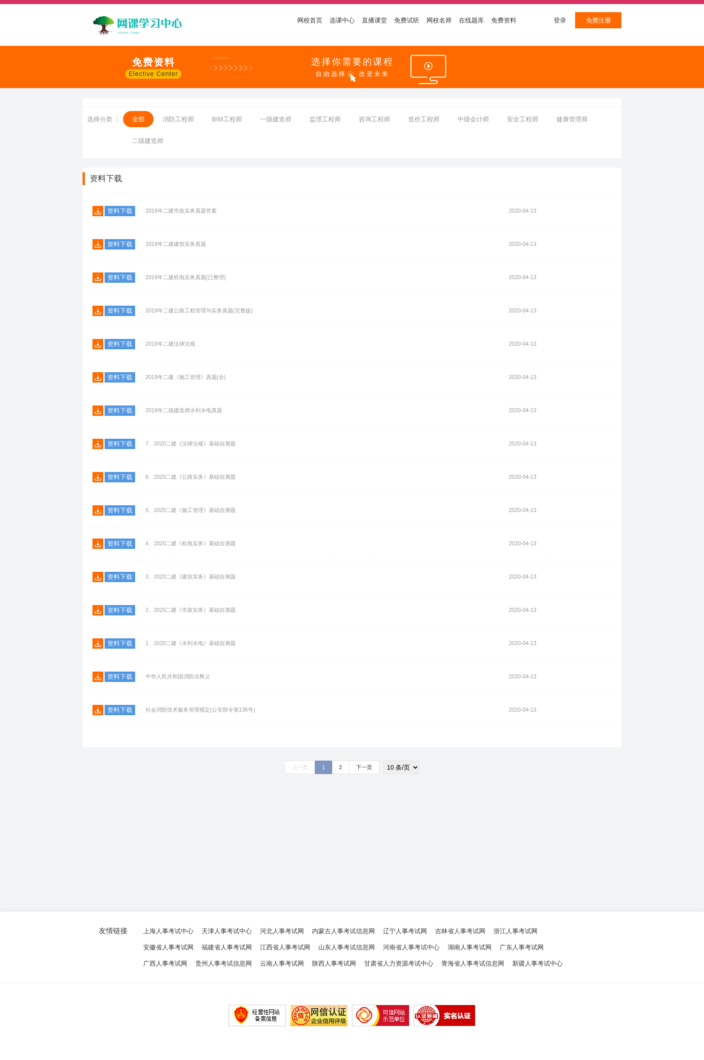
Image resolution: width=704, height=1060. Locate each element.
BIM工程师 (227, 119)
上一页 (300, 767)
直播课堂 (374, 20)
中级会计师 (473, 119)
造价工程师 (424, 119)
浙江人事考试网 (515, 931)
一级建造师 (275, 119)
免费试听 (406, 20)
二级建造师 (147, 140)
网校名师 (439, 20)
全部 (138, 119)
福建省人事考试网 (227, 947)
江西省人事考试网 (285, 947)
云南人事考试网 (282, 963)
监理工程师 (325, 119)
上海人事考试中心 (168, 931)
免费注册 (598, 20)
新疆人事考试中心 (537, 963)
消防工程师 (178, 119)
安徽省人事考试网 (168, 947)
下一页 (364, 767)
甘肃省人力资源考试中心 (398, 963)
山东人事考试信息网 (346, 947)
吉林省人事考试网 (460, 931)
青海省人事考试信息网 (472, 963)
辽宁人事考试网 (405, 931)
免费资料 (503, 20)
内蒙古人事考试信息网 (343, 931)
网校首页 (309, 20)
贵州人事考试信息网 (223, 963)
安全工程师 (522, 119)
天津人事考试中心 (227, 931)
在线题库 (471, 20)
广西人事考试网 (165, 963)
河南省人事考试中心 (411, 947)
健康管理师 (572, 119)
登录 (560, 20)
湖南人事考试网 (470, 947)
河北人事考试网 (282, 931)
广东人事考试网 (522, 947)
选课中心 (342, 20)
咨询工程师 (374, 119)
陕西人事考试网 (334, 963)
